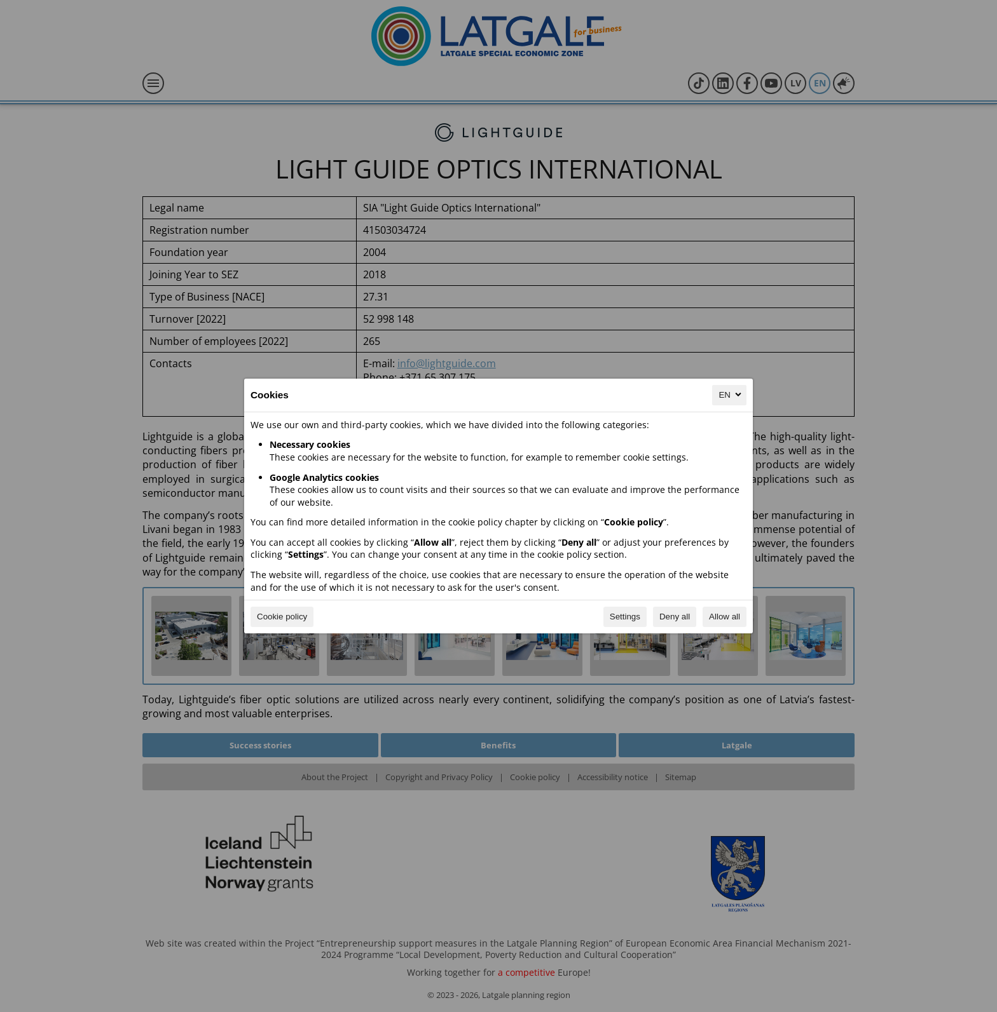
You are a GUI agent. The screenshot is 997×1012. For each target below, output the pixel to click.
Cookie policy (282, 616)
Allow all (724, 616)
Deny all (674, 616)
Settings (625, 616)
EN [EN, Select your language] (731, 394)
